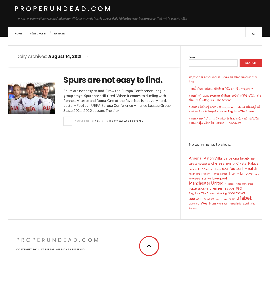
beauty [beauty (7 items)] (245, 161)
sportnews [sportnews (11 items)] (236, 196)
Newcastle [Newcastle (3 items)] (229, 187)
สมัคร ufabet (38, 33)
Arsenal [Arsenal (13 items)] (195, 161)
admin (99, 124)
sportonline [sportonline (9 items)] (197, 202)
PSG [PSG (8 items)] (239, 191)
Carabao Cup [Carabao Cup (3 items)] (204, 167)
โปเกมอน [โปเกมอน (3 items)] (193, 211)
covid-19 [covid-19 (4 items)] (230, 167)
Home (18, 33)
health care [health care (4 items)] (194, 176)
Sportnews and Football (126, 124)
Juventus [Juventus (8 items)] (252, 176)
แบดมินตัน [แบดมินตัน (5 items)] (249, 206)
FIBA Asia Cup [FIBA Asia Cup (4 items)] (205, 172)
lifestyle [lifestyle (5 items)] (206, 181)
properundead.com (63, 8)
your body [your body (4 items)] (222, 206)
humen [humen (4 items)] (223, 176)
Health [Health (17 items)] (250, 171)
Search (193, 60)
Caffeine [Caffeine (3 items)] (193, 167)
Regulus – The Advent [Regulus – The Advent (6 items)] (202, 196)
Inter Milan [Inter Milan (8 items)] (236, 176)
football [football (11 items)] (236, 171)
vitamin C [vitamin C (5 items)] (194, 206)
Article (59, 33)
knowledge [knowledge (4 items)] (194, 181)
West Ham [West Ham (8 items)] (208, 206)
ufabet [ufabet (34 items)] (244, 201)
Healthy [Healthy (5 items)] (206, 176)
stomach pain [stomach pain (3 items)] (222, 202)
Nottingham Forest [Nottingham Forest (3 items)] (244, 187)
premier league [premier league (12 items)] (221, 191)
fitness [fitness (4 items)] (217, 172)
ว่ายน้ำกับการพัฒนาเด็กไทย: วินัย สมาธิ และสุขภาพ (221, 91)
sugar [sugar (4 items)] (232, 202)
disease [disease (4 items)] (193, 172)
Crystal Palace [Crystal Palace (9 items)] (247, 166)
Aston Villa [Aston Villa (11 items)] (213, 161)
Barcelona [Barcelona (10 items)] (231, 161)
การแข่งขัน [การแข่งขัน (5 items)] (235, 206)
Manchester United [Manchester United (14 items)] (206, 186)
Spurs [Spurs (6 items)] (210, 201)
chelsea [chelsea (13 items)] (218, 166)
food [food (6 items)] (225, 172)
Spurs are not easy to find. (113, 83)
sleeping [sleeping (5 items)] (222, 196)
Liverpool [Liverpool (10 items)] (219, 181)
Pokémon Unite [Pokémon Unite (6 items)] (198, 191)
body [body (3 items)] (253, 162)
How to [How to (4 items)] (215, 176)
